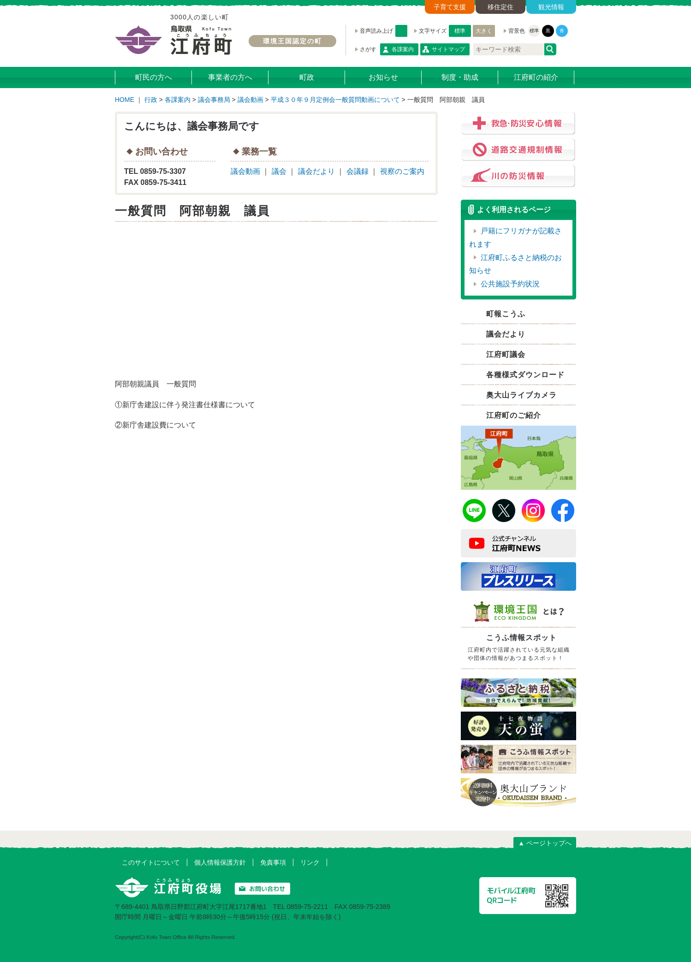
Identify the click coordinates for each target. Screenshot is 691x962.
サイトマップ (448, 49)
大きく (484, 31)
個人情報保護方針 (220, 862)
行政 (150, 99)
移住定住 (500, 7)
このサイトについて (151, 862)
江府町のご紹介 (513, 415)
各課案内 (403, 49)
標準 (459, 31)
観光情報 (551, 7)
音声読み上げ (401, 31)
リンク (310, 862)
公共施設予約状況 (510, 284)
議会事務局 (214, 99)
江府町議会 (505, 354)
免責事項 (273, 862)
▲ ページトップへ (545, 843)
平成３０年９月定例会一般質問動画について (335, 99)
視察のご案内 (402, 171)
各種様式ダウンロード (525, 375)
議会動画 (250, 99)
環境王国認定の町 (292, 41)
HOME (124, 99)
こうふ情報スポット (521, 649)
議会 (279, 171)
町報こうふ (505, 314)
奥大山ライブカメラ (521, 395)
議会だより (316, 171)
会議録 (357, 171)
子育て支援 (450, 7)
